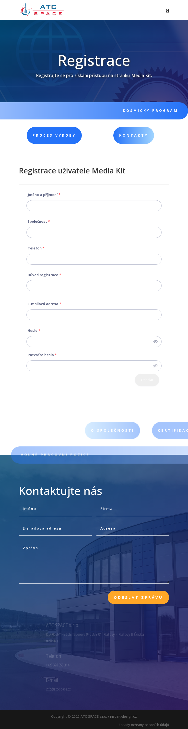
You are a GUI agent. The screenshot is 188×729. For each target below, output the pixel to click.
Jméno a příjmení (44, 194)
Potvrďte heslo (42, 354)
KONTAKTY (115, 135)
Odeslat (147, 380)
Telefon (36, 248)
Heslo (34, 330)
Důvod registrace (44, 275)
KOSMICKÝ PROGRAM (147, 110)
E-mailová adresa (44, 303)
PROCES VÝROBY (41, 135)
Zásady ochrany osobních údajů (143, 724)
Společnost (39, 221)
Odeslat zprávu (138, 597)
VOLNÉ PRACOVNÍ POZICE (62, 454)
